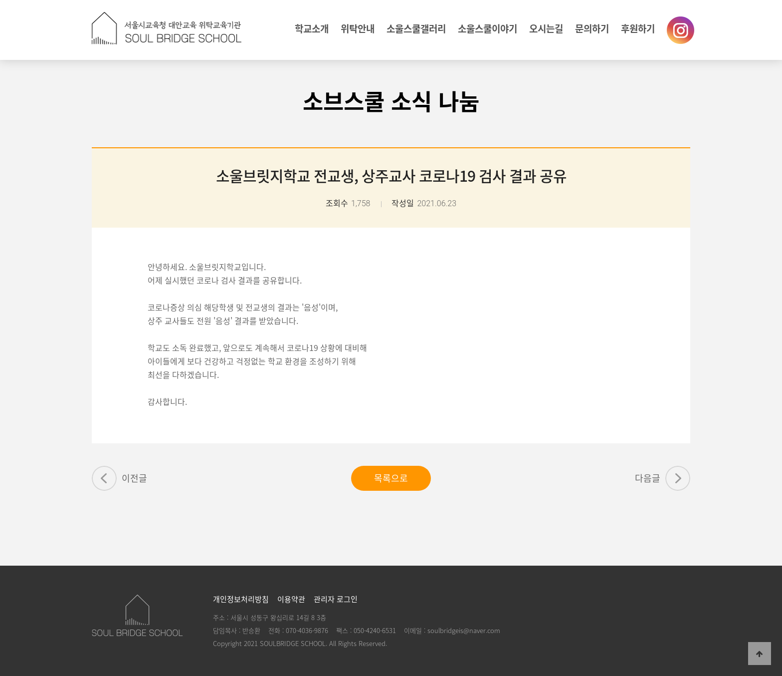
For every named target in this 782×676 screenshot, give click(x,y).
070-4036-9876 (307, 630)
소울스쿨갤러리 (416, 28)
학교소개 (312, 28)
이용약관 (291, 599)
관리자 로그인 (336, 599)
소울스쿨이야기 (487, 28)
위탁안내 (358, 28)
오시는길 (546, 28)
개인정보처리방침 (241, 599)
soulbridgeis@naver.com (463, 630)
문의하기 (592, 28)
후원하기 (638, 28)
